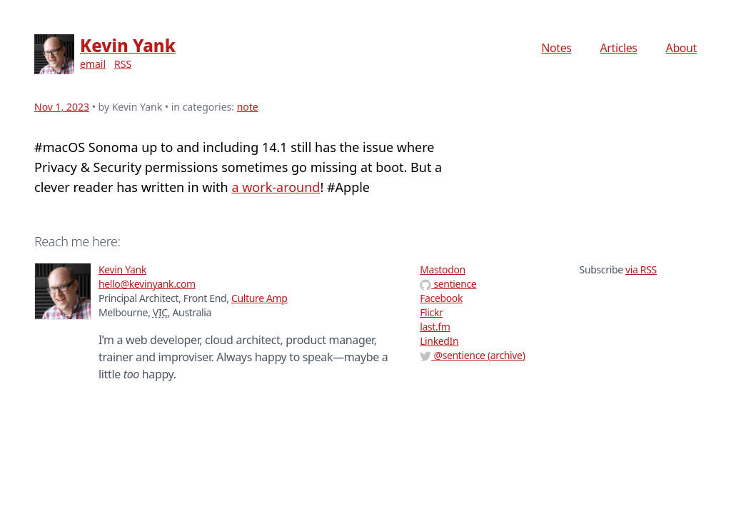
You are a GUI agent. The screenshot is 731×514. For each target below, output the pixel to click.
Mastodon (442, 269)
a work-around (275, 187)
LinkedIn (439, 341)
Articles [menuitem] (618, 48)
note (247, 107)
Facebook (441, 298)
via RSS (641, 269)
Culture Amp (259, 298)
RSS (122, 64)
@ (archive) (472, 355)
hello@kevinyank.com (147, 284)
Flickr (431, 312)
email (93, 64)
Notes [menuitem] (556, 48)
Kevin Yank (128, 45)
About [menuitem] (681, 48)
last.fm (435, 326)
